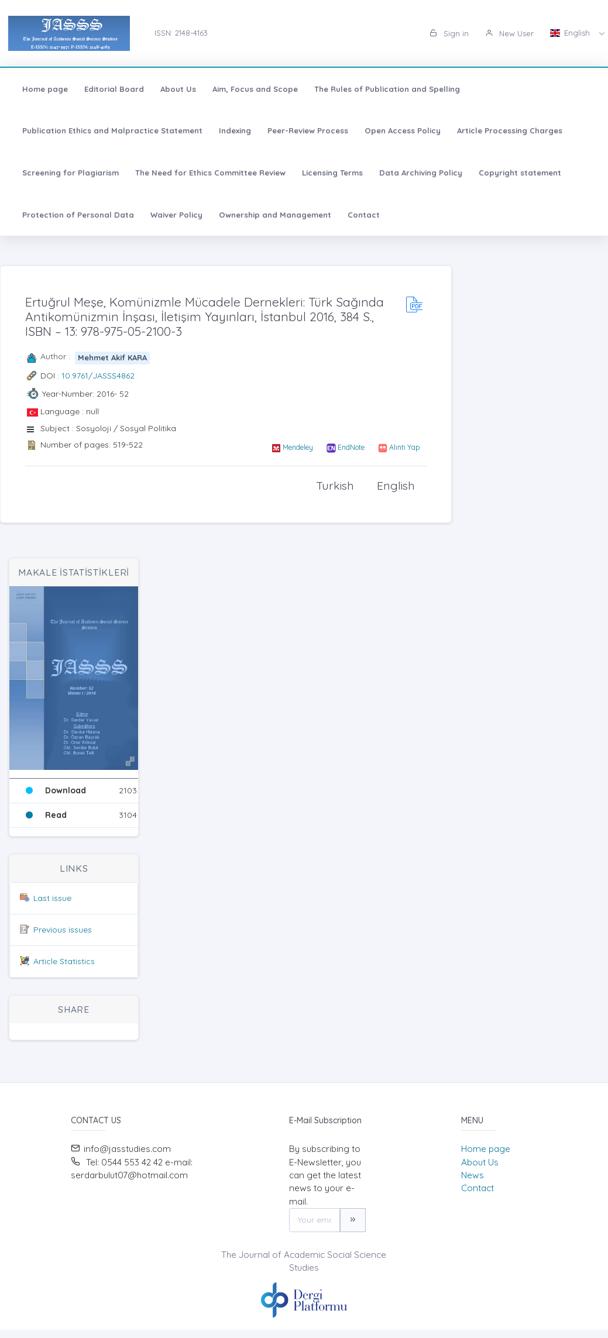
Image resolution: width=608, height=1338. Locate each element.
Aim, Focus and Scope (255, 89)
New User (509, 33)
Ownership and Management (275, 214)
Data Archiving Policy (420, 172)
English (571, 32)
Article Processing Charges (509, 130)
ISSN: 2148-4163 (181, 32)
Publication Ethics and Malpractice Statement (112, 130)
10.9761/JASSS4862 (98, 375)
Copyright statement (520, 172)
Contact (364, 214)
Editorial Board (114, 89)
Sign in (449, 33)
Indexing (235, 130)
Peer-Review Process (307, 130)
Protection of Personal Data (78, 214)
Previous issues (62, 929)
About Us (178, 89)
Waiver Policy (176, 214)
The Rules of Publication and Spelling (387, 89)
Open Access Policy (403, 130)
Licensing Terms (332, 172)
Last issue (52, 898)
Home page (45, 89)
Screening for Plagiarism (70, 172)
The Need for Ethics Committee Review (210, 172)
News (472, 1175)
